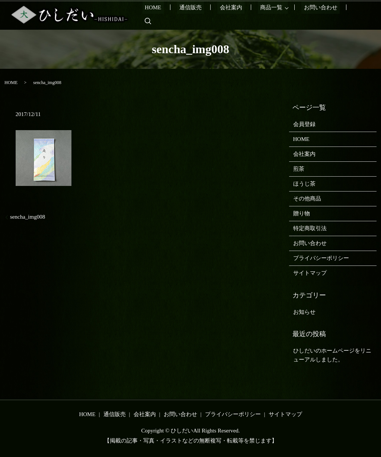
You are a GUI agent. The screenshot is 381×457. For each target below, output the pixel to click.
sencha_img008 (27, 217)
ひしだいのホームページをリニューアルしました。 (332, 355)
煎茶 (298, 169)
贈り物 (301, 213)
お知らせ (304, 312)
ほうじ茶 (304, 184)
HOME (170, 15)
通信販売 (203, 15)
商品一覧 (274, 15)
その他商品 (307, 199)
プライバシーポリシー (321, 258)
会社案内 (239, 15)
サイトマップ (310, 273)
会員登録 (304, 124)
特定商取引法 (310, 228)
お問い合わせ (321, 15)
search (357, 14)
